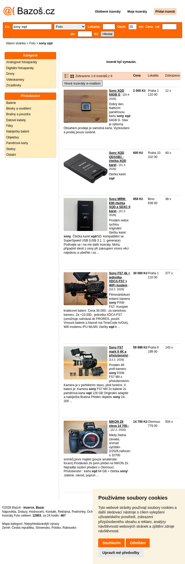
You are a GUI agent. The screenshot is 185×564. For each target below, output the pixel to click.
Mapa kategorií (12, 524)
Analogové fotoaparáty (21, 62)
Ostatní (11, 154)
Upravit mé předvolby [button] (120, 553)
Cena (137, 75)
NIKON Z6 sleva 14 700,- (119, 424)
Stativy (10, 149)
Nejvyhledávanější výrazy (41, 524)
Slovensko (43, 527)
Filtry (9, 126)
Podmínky (78, 511)
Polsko (56, 527)
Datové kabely (16, 120)
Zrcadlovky (13, 85)
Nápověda (9, 511)
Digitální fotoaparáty (20, 68)
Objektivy (12, 137)
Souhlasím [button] (111, 543)
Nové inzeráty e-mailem (82, 83)
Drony (10, 74)
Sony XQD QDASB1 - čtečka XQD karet (117, 159)
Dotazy (22, 511)
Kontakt (51, 511)
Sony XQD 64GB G (116, 93)
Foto (32, 43)
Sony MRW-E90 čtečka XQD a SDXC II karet (119, 205)
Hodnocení (36, 511)
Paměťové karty (17, 143)
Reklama (64, 511)
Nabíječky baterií (17, 131)
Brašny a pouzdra (18, 114)
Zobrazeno (172, 75)
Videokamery (15, 79)
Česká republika (23, 527)
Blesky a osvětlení (18, 108)
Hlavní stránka (16, 43)
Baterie (11, 103)
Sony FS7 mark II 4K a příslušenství (118, 351)
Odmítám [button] (138, 543)
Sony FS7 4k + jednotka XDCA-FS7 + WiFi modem (119, 279)
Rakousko (69, 527)
